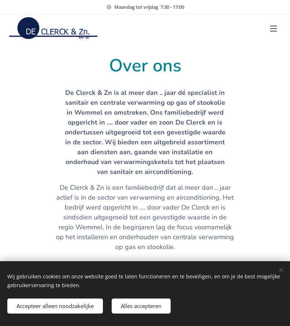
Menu (273, 28)
